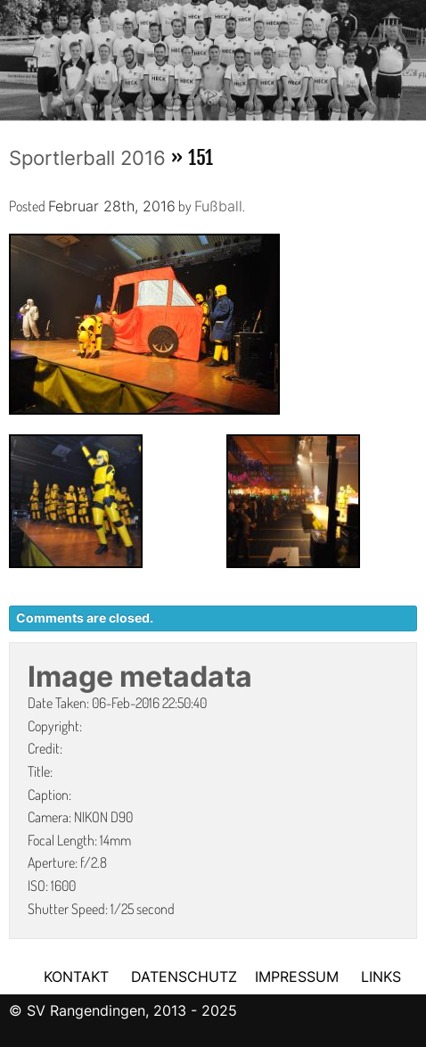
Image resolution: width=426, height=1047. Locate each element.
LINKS (381, 976)
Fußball (218, 206)
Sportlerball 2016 (87, 157)
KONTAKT (76, 976)
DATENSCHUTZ (184, 976)
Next (412, 54)
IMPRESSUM (299, 976)
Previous (13, 54)
